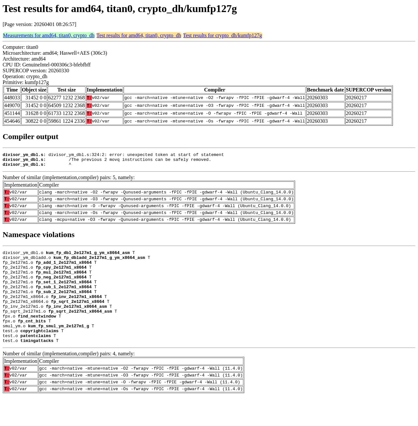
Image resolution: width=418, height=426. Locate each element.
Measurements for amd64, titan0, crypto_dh (49, 35)
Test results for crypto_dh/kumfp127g (222, 35)
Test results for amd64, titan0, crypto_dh (139, 35)
